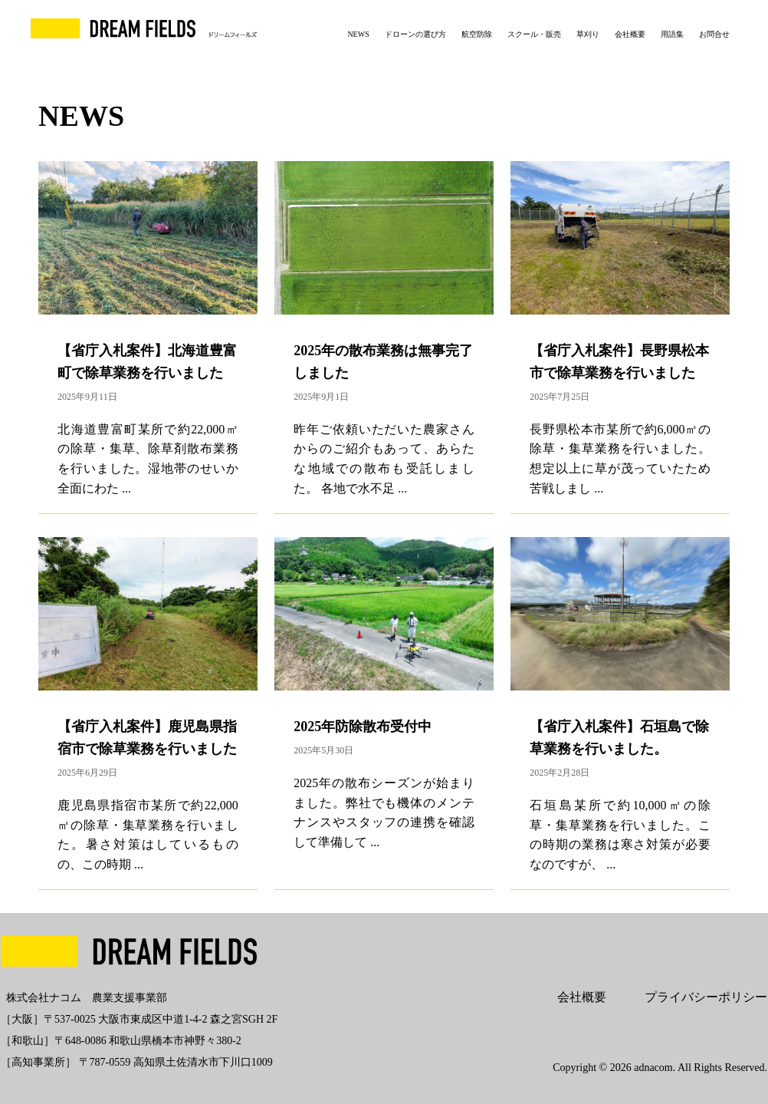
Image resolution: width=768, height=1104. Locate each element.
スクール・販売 (534, 34)
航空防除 (476, 34)
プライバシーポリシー (706, 996)
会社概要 (630, 34)
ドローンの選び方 (415, 34)
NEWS (358, 34)
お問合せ (714, 34)
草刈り (587, 34)
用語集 (672, 34)
